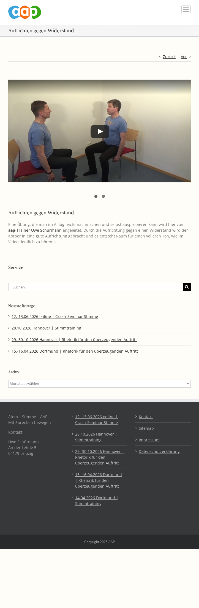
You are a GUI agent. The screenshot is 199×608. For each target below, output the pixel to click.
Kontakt (146, 416)
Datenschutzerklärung (159, 451)
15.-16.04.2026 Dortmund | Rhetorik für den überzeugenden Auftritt (75, 351)
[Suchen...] (95, 287)
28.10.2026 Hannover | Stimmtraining (46, 328)
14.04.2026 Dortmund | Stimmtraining (96, 500)
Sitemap (146, 428)
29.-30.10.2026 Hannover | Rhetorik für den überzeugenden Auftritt (74, 339)
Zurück (169, 56)
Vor (184, 56)
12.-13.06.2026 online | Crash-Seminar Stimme (55, 316)
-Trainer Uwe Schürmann (35, 230)
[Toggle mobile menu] (186, 9)
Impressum (149, 439)
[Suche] (187, 287)
